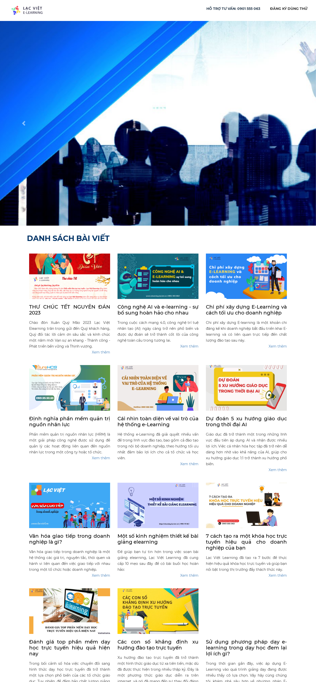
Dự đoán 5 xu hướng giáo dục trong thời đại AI (246, 421)
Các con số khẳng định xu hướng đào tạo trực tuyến (158, 645)
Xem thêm (101, 352)
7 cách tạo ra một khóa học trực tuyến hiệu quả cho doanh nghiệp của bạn (246, 542)
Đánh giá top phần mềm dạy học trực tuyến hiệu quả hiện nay (69, 648)
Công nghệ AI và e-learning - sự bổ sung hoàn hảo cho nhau (158, 310)
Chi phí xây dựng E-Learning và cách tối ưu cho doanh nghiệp (246, 310)
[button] (23, 123)
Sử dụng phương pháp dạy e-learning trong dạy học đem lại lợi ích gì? (246, 648)
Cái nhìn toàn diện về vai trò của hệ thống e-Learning (158, 421)
